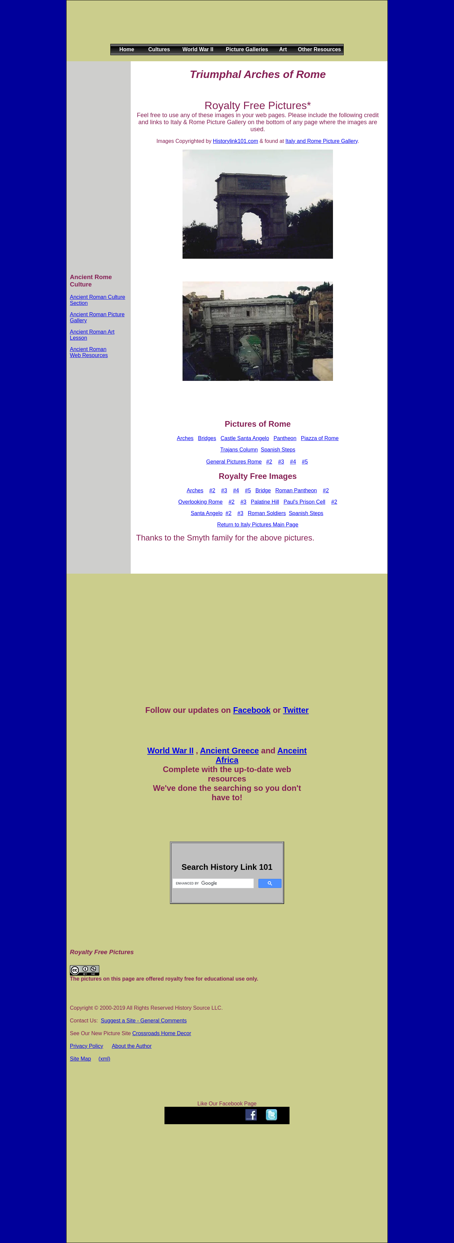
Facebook (251, 710)
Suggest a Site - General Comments (144, 1020)
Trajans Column (239, 449)
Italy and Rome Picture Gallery (322, 141)
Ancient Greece (229, 750)
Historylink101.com (235, 141)
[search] (212, 884)
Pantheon (285, 438)
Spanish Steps (278, 449)
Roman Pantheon (296, 490)
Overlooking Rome (200, 502)
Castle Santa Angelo (245, 438)
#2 (269, 462)
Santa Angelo (206, 513)
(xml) (104, 1059)
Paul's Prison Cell (304, 502)
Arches (185, 438)
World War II (170, 750)
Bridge (263, 490)
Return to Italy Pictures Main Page (258, 524)
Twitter (296, 710)
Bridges (207, 438)
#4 (293, 462)
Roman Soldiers (267, 513)
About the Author (131, 1046)
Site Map (80, 1059)
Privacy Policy (86, 1046)
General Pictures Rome (234, 462)
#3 (281, 462)
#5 (305, 462)
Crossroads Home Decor (161, 1033)
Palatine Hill (265, 502)
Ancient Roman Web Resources (89, 352)
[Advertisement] (225, 27)
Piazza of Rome (320, 438)
